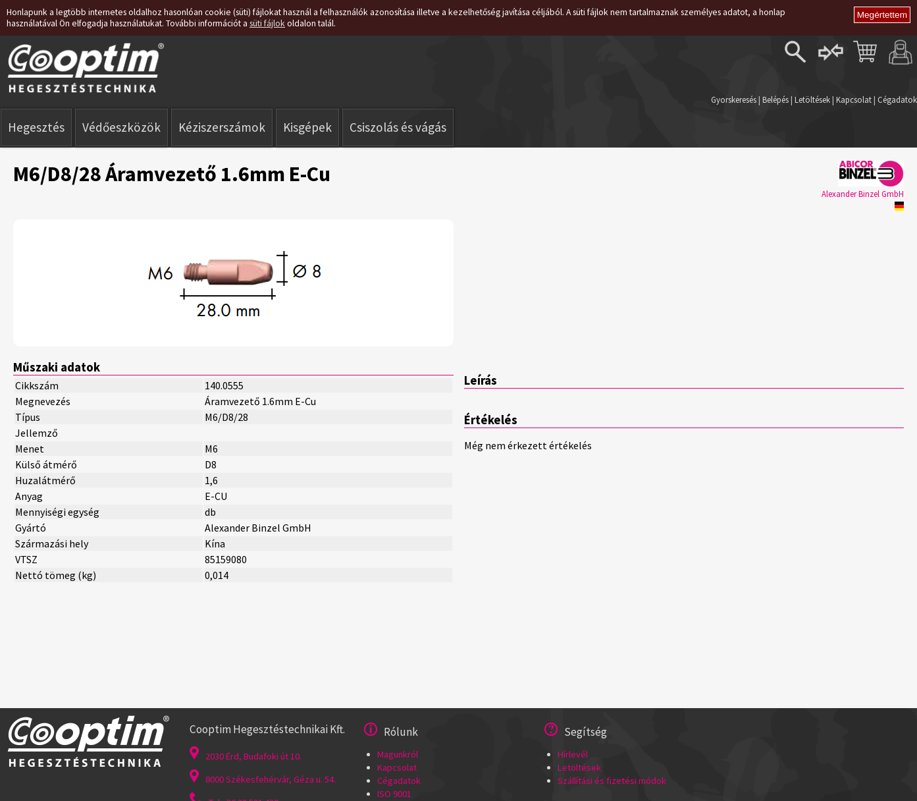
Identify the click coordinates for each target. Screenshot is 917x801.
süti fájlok (267, 23)
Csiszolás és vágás (398, 127)
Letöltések (812, 99)
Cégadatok (897, 99)
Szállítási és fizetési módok (612, 781)
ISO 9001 (394, 794)
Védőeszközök (121, 127)
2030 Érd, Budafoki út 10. (245, 756)
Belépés (775, 99)
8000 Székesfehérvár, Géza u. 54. (263, 779)
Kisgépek (307, 127)
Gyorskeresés (733, 99)
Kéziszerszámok (221, 127)
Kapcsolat (854, 99)
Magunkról (397, 754)
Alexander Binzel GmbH (863, 193)
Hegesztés (36, 127)
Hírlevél (573, 754)
